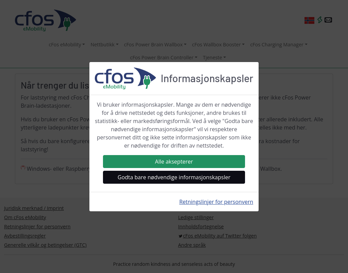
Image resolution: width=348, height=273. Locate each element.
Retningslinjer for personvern (216, 202)
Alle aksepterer (174, 161)
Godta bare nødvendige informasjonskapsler (174, 177)
